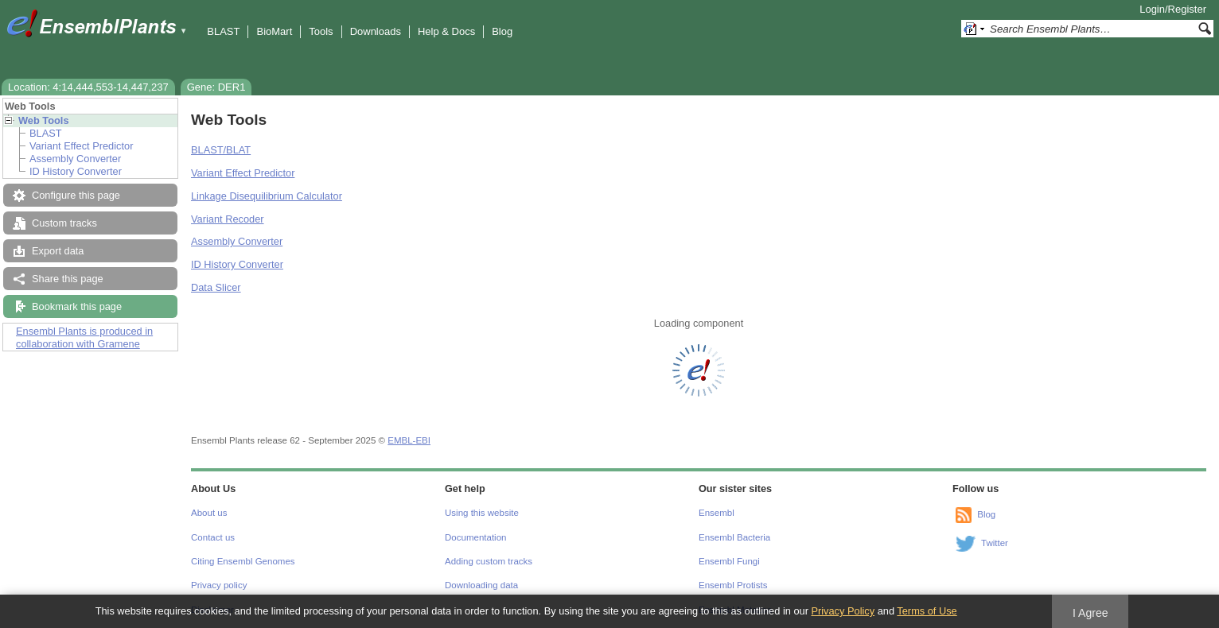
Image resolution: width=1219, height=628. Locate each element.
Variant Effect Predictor (81, 146)
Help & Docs (446, 31)
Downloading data (481, 585)
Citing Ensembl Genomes (243, 561)
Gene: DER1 (216, 87)
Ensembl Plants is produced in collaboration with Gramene (84, 337)
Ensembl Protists (733, 585)
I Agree (1090, 613)
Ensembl (716, 513)
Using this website (482, 513)
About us (209, 513)
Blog (502, 31)
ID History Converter (75, 171)
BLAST (223, 31)
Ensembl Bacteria (734, 537)
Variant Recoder (227, 219)
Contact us (213, 537)
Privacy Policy (842, 611)
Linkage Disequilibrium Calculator (266, 196)
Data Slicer (216, 287)
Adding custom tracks (488, 561)
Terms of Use (926, 611)
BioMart (274, 31)
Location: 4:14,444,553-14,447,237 (88, 87)
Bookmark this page (77, 306)
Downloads (375, 31)
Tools (321, 31)
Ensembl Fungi (729, 561)
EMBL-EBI (409, 440)
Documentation (475, 537)
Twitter (994, 543)
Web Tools (43, 120)
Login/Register (1172, 9)
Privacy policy (219, 585)
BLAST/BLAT (221, 150)
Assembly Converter (75, 159)
